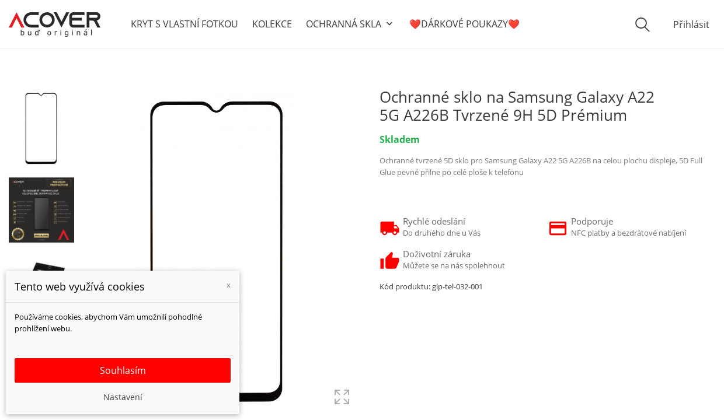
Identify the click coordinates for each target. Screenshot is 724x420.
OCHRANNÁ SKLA (350, 24)
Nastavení (122, 396)
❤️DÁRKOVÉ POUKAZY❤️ (464, 24)
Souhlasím (123, 370)
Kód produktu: (405, 286)
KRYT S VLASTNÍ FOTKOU (184, 24)
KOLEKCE (272, 24)
